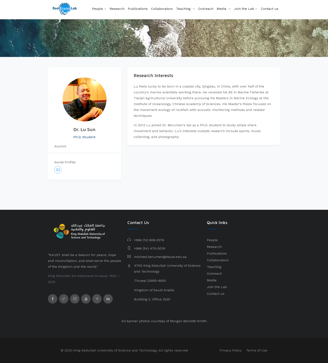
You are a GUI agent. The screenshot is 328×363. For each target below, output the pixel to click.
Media (222, 9)
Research (117, 9)
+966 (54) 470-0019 (149, 248)
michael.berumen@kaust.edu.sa (160, 257)
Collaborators (162, 9)
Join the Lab (246, 8)
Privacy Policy (231, 350)
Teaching (184, 9)
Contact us (269, 9)
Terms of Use (256, 350)
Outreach (205, 9)
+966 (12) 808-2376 (149, 240)
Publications (138, 9)
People (99, 8)
